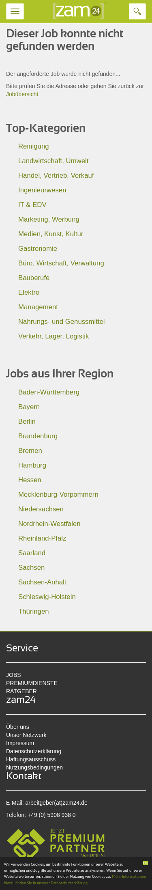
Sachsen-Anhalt (42, 582)
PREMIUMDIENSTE (32, 683)
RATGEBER (21, 691)
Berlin (27, 421)
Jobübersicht (22, 94)
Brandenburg (38, 436)
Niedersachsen (41, 509)
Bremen (30, 451)
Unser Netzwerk (26, 735)
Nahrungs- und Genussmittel (61, 321)
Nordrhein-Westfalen (49, 524)
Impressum (20, 743)
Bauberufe (33, 278)
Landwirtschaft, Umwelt (53, 161)
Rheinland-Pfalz (42, 538)
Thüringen (33, 611)
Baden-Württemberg (48, 392)
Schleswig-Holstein (47, 597)
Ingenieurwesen (42, 190)
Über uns (17, 727)
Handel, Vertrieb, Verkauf (56, 175)
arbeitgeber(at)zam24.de (56, 802)
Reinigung (33, 146)
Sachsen (31, 567)
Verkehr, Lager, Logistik (53, 336)
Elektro (28, 292)
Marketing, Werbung (48, 219)
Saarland (31, 553)
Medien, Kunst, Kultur (50, 234)
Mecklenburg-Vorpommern (58, 494)
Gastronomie (37, 248)
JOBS (13, 675)
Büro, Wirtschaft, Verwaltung (61, 263)
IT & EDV (32, 205)
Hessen (29, 480)
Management (38, 307)
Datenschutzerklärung (33, 751)
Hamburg (32, 465)
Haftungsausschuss (31, 759)
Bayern (29, 407)
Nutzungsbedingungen (34, 767)
